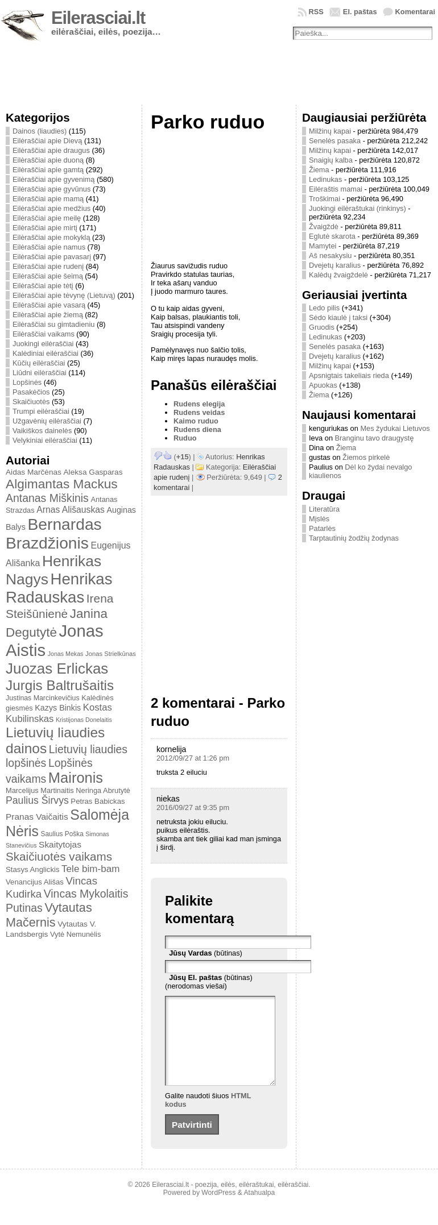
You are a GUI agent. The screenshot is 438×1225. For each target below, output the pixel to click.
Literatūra (324, 509)
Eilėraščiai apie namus (49, 247)
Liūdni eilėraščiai (40, 372)
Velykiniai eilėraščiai (45, 440)
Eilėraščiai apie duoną (48, 160)
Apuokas (323, 385)
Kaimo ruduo (195, 421)
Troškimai (324, 198)
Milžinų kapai (330, 131)
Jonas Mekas (66, 653)
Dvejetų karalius (335, 265)
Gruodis (321, 327)
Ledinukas (325, 179)
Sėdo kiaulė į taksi (338, 317)
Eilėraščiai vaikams (44, 334)
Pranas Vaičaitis (37, 816)
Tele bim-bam (90, 868)
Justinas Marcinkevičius (43, 698)
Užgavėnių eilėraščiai (47, 421)
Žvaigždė (323, 226)
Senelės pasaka (335, 140)
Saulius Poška (62, 834)
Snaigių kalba (331, 160)
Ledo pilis (324, 308)
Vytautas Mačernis (49, 914)
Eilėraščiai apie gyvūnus (51, 189)
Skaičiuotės (31, 401)
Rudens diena (197, 429)
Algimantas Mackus (62, 483)
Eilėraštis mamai (335, 189)
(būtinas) (205, 953)
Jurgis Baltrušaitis (60, 685)
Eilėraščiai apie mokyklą (51, 237)
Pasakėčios (31, 392)
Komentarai (415, 11)
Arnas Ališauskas (70, 509)
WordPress (218, 1210)
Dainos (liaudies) (40, 131)
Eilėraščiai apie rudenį (48, 266)
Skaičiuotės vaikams (59, 856)
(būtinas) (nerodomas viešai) (209, 981)
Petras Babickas (98, 801)
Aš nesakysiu (330, 255)
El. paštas (360, 11)
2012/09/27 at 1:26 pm (192, 758)
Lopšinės (27, 382)
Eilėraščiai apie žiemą (48, 314)
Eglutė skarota (332, 236)
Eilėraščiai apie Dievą (47, 140)
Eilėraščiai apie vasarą (49, 305)
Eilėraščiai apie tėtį (43, 285)
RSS (316, 11)
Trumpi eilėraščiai (41, 411)
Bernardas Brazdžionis (54, 533)
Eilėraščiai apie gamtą (48, 169)
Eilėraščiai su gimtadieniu (53, 324)
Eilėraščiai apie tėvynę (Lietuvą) (64, 295)
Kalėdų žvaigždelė (338, 275)
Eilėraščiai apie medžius (51, 208)
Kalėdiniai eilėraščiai (45, 353)
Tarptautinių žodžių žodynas (354, 538)
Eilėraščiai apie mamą (48, 198)
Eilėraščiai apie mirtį (45, 227)
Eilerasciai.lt (98, 18)
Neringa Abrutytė (103, 790)
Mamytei (322, 246)
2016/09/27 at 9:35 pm (192, 807)
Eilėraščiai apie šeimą (48, 276)
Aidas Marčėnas (33, 472)
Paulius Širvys (37, 800)
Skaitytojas (60, 844)
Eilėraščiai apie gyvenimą (53, 179)
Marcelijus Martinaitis (40, 790)
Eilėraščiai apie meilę (47, 218)
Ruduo (185, 438)
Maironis (75, 778)
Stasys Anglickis (33, 869)
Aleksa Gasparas (92, 472)
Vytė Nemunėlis (75, 934)
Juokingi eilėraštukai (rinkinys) (357, 208)
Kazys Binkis (58, 707)
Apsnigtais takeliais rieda (349, 375)
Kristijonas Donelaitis (84, 719)
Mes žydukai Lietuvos (394, 428)
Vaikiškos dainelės (42, 430)
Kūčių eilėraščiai (39, 363)
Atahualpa (259, 1210)
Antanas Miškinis (47, 498)
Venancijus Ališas (35, 882)
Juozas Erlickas (57, 668)
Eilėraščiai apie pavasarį (52, 256)
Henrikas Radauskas (59, 588)
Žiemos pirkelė (366, 457)
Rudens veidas (199, 412)
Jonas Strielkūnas (110, 653)
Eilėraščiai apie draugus (51, 150)
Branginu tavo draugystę (374, 438)
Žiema (319, 169)
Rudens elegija (199, 404)
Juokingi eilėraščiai (43, 343)
